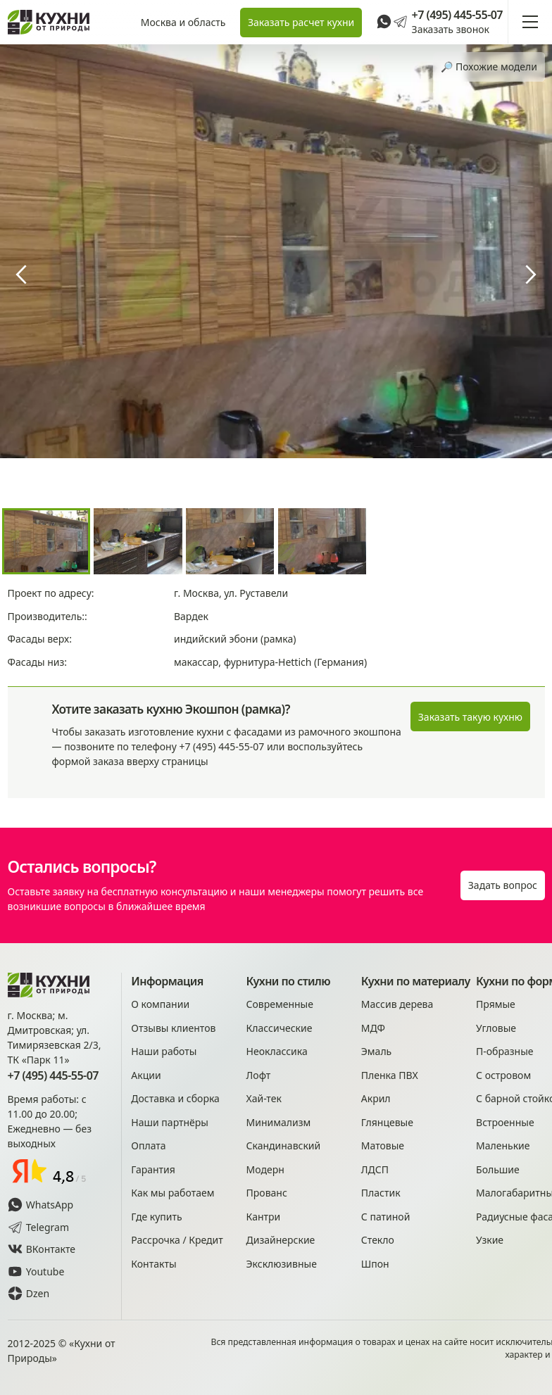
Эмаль (376, 1051)
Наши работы (163, 1051)
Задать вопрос (502, 885)
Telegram (39, 1227)
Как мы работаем (172, 1192)
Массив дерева (397, 1004)
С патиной (385, 1216)
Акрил (376, 1098)
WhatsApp (41, 1204)
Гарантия (153, 1169)
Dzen (29, 1293)
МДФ (373, 1028)
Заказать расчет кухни (301, 22)
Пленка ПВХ (389, 1075)
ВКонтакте (42, 1249)
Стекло (377, 1239)
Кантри (263, 1216)
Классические (279, 1028)
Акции (146, 1075)
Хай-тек (264, 1098)
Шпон (375, 1263)
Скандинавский (283, 1145)
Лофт (258, 1075)
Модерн (265, 1169)
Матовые (382, 1145)
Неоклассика (277, 1051)
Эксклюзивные (281, 1263)
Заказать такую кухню (470, 717)
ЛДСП (375, 1169)
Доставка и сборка (175, 1098)
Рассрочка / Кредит (176, 1239)
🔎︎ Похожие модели (489, 66)
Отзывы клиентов (173, 1028)
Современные (279, 1004)
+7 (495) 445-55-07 (457, 15)
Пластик (381, 1192)
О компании (160, 1004)
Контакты (153, 1263)
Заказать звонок (450, 29)
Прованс (266, 1192)
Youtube (36, 1271)
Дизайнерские (280, 1239)
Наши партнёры (169, 1122)
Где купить (156, 1216)
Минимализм (278, 1122)
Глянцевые (387, 1122)
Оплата (148, 1145)
